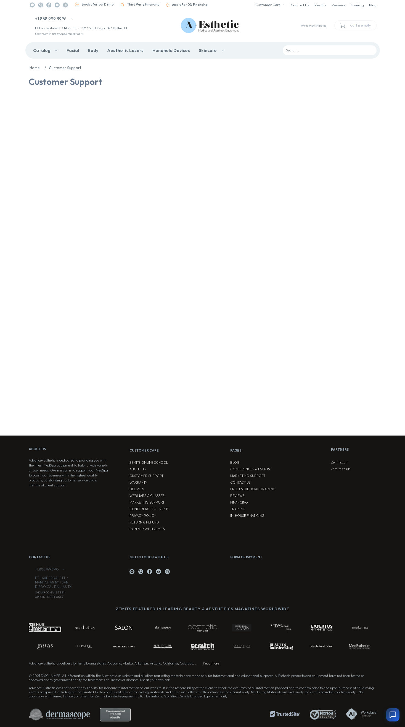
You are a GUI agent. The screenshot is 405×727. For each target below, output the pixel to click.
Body (93, 50)
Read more (211, 663)
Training (357, 5)
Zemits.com (339, 462)
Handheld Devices (171, 50)
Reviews (338, 5)
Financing (239, 502)
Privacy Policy (142, 516)
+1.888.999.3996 (51, 18)
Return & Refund (144, 522)
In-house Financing (247, 516)
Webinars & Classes (147, 496)
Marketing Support (147, 502)
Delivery (137, 489)
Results (320, 5)
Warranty (138, 482)
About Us (137, 469)
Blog (373, 5)
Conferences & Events (149, 509)
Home (39, 67)
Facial (73, 50)
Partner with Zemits (147, 529)
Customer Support (146, 476)
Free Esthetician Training (253, 489)
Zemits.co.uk (340, 469)
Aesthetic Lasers (125, 50)
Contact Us (300, 5)
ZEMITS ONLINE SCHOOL (148, 462)
